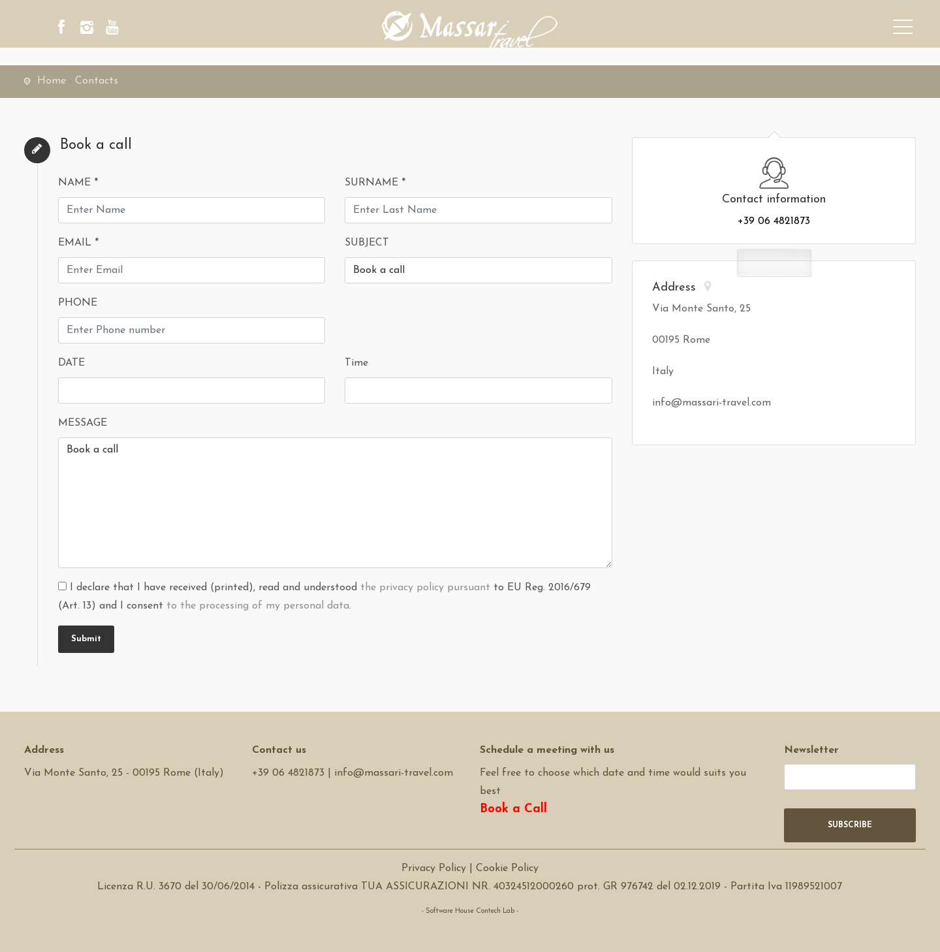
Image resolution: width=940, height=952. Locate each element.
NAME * (78, 183)
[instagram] (102, 29)
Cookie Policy (507, 868)
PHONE (77, 303)
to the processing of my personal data (257, 606)
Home (51, 81)
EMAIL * (78, 243)
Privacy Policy (433, 868)
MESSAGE (82, 423)
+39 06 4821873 (774, 221)
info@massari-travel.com (393, 773)
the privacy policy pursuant (425, 587)
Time (356, 363)
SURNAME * (375, 183)
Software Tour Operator (470, 929)
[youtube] (138, 29)
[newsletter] (850, 777)
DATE (71, 363)
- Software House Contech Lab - (470, 911)
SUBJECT (367, 243)
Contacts (96, 81)
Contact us (279, 750)
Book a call (335, 502)
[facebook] (66, 29)
